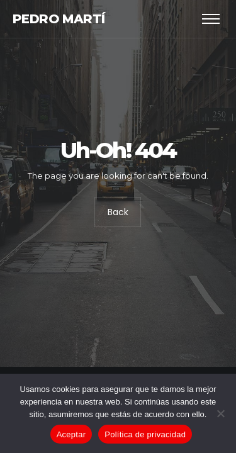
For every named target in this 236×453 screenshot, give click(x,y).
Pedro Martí (58, 18)
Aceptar (71, 434)
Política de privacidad (145, 434)
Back (118, 212)
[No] (220, 413)
